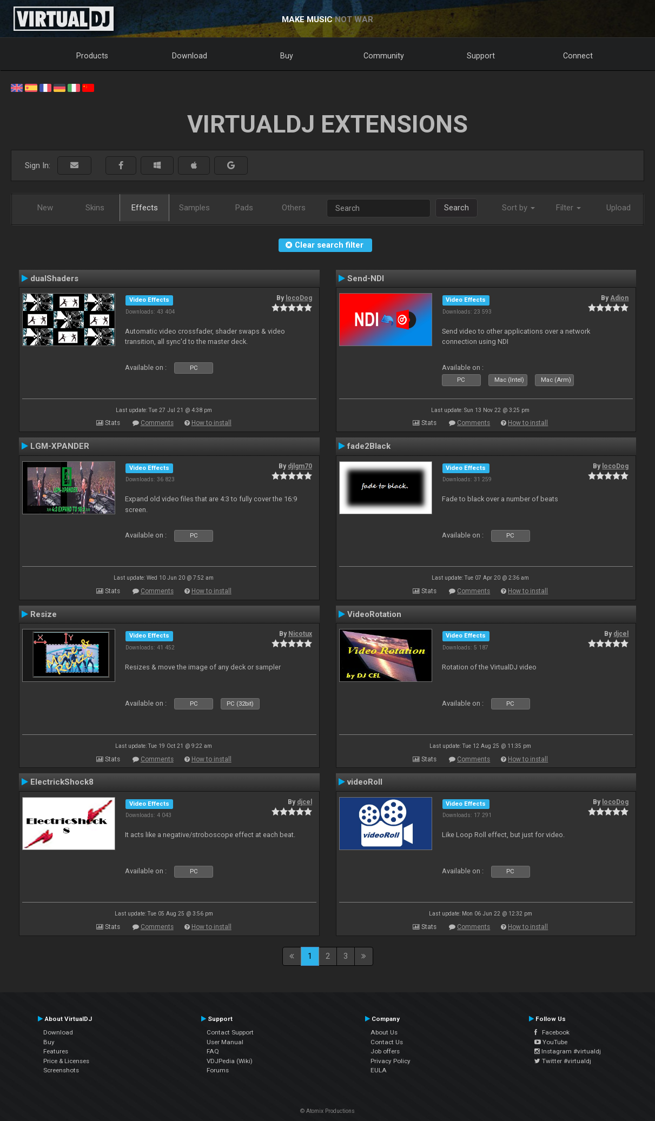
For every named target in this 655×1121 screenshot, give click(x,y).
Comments (157, 423)
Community (383, 55)
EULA (378, 1070)
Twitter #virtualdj (562, 1061)
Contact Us (386, 1042)
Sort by (518, 208)
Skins (94, 208)
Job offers (385, 1051)
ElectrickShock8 (62, 782)
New (45, 208)
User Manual (225, 1042)
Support (481, 55)
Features (55, 1051)
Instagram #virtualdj (567, 1051)
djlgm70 (300, 466)
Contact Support (230, 1032)
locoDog (299, 298)
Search (456, 208)
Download (189, 55)
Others (294, 208)
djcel (620, 634)
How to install (211, 423)
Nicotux (300, 634)
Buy (286, 55)
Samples (194, 208)
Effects (144, 208)
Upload (618, 208)
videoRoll (364, 782)
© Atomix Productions (327, 1111)
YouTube (550, 1042)
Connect (578, 55)
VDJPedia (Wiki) (230, 1061)
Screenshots (61, 1070)
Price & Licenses (66, 1061)
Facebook (552, 1032)
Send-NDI (365, 278)
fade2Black (369, 446)
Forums (218, 1070)
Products (92, 55)
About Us (384, 1032)
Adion (619, 298)
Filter (568, 208)
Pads (244, 208)
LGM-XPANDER (59, 446)
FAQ (213, 1051)
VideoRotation (374, 614)
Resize (43, 614)
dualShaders (54, 278)
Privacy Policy (390, 1061)
